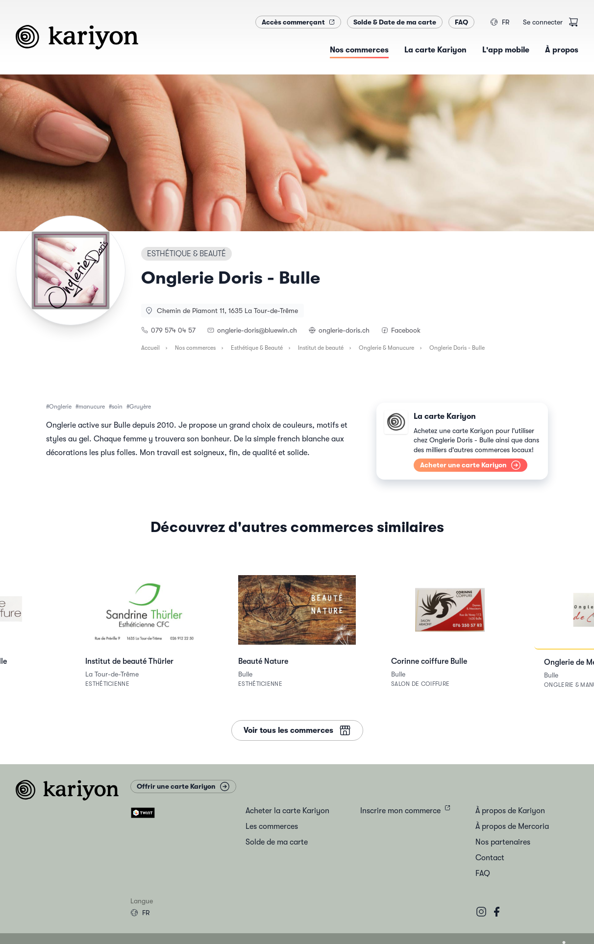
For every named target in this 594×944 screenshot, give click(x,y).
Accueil (150, 347)
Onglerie (60, 406)
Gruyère (140, 406)
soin (117, 406)
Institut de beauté (321, 347)
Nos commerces (195, 347)
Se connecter (543, 22)
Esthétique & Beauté (257, 347)
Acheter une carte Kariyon (470, 465)
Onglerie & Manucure (386, 347)
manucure (91, 406)
